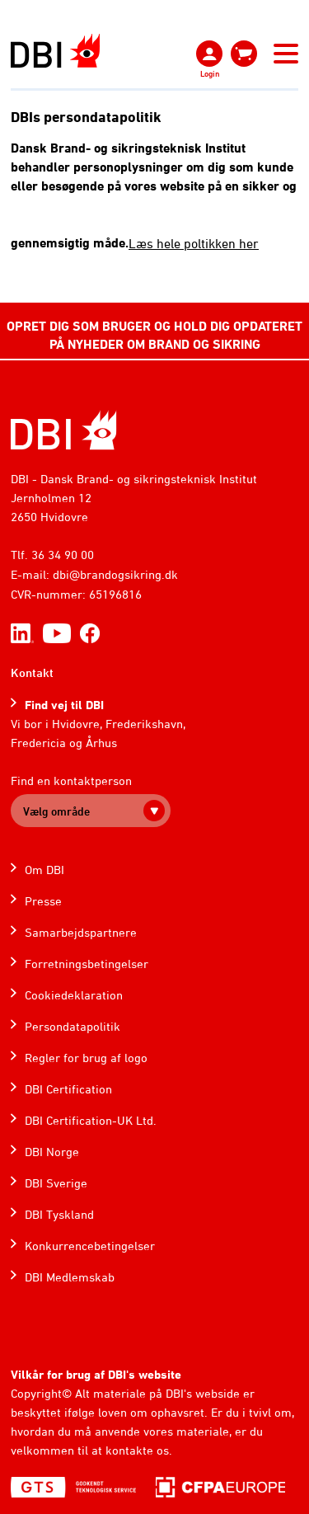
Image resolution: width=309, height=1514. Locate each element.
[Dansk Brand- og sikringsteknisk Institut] (55, 51)
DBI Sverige (56, 1183)
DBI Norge (52, 1152)
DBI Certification (68, 1089)
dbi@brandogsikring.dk (115, 574)
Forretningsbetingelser (86, 964)
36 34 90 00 (62, 555)
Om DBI (44, 870)
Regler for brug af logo (86, 1058)
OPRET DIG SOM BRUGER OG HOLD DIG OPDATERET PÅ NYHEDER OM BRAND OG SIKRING (154, 334)
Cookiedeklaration (74, 995)
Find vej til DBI (64, 705)
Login (209, 73)
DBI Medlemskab (70, 1277)
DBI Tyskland (59, 1214)
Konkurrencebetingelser (90, 1246)
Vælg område (56, 811)
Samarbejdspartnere (81, 932)
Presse (43, 901)
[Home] (64, 430)
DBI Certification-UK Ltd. (91, 1120)
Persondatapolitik (72, 1026)
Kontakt (32, 672)
